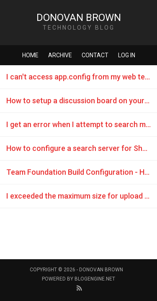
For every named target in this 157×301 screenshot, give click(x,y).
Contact (95, 55)
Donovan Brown (78, 17)
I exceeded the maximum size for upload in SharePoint (81, 195)
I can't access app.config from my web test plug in (81, 76)
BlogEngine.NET (95, 279)
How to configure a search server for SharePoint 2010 (81, 148)
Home (30, 55)
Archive (60, 55)
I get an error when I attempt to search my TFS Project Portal (81, 124)
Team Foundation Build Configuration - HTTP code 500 (81, 172)
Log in (126, 55)
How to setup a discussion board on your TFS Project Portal (81, 100)
